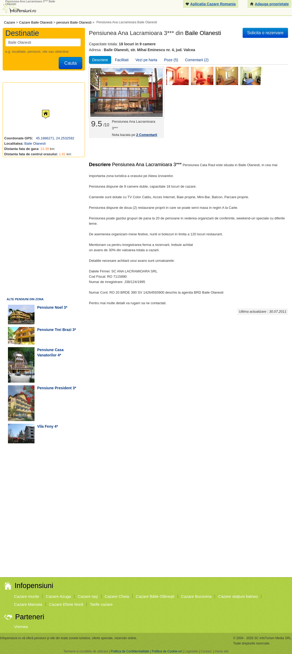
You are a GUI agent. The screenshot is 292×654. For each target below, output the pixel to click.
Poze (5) (171, 60)
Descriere (100, 60)
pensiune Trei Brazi (54, 330)
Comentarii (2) (197, 60)
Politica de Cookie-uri (167, 651)
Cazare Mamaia (28, 604)
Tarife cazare (101, 604)
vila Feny (45, 426)
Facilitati (121, 60)
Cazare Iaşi (88, 596)
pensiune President (54, 388)
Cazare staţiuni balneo (238, 596)
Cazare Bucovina (196, 596)
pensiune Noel (50, 307)
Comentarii (146, 135)
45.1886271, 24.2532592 (54, 138)
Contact (205, 651)
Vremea (21, 627)
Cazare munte (26, 596)
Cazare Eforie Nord (66, 604)
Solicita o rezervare (265, 32)
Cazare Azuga (58, 596)
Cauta (70, 63)
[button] (41, 109)
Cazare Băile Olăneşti (155, 596)
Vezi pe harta (146, 60)
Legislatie (191, 651)
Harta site (222, 651)
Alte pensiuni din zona (25, 299)
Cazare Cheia (117, 596)
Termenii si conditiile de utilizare (85, 651)
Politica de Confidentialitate (130, 651)
